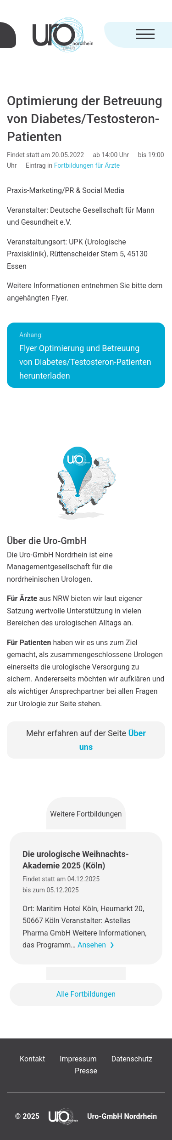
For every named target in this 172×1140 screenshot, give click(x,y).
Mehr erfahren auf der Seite (86, 740)
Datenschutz (131, 1059)
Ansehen (92, 945)
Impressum (78, 1059)
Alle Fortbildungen (86, 994)
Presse (86, 1070)
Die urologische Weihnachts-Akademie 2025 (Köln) (75, 859)
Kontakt (32, 1059)
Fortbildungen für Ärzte (87, 165)
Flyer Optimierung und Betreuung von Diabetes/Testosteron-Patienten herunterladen (85, 355)
